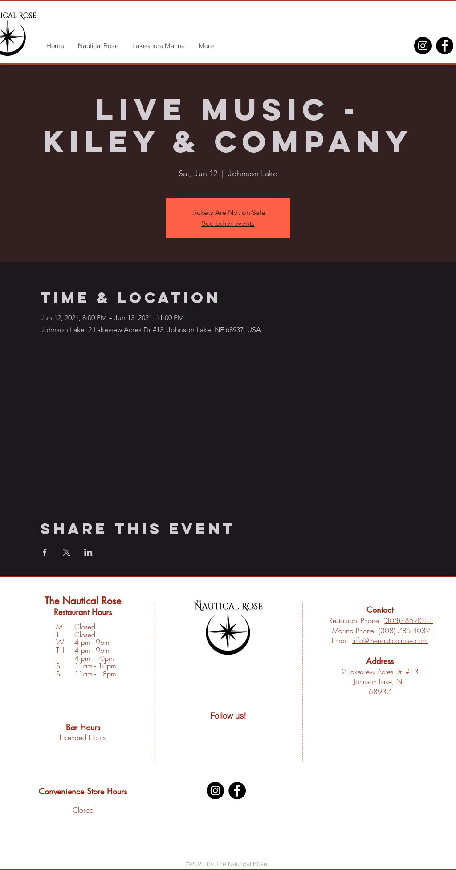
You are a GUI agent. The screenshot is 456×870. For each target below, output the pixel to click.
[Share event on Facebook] (45, 552)
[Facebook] (444, 45)
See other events (228, 223)
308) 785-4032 (405, 630)
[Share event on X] (66, 552)
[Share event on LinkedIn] (88, 552)
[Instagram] (423, 45)
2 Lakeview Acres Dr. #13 (380, 671)
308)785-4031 (409, 620)
